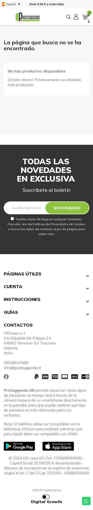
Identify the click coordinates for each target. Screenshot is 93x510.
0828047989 (16, 362)
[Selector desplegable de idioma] (11, 4)
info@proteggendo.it (22, 367)
